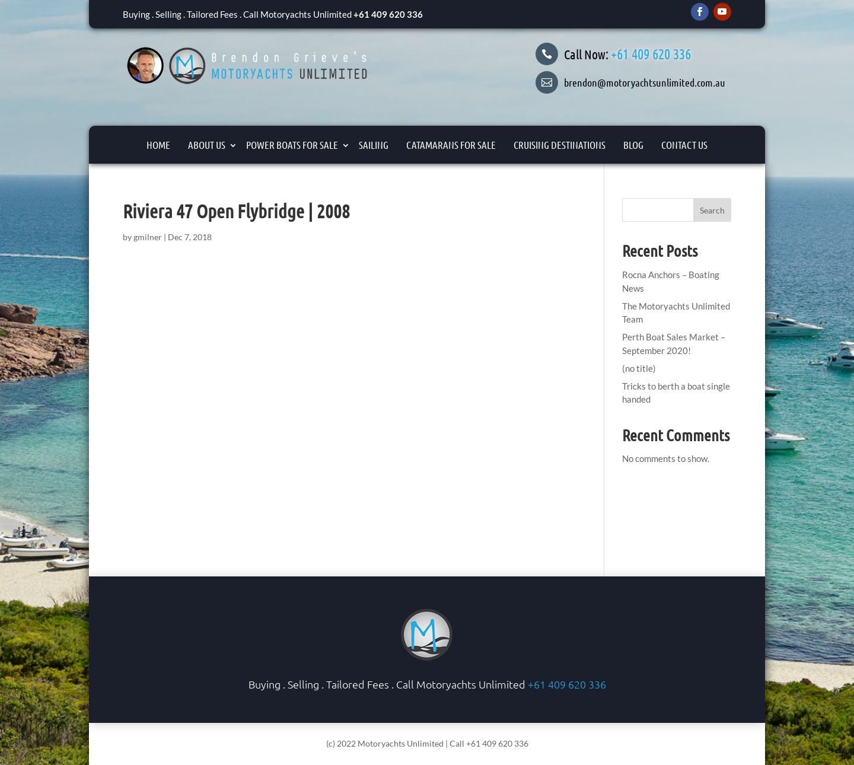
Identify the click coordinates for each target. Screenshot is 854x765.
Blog (633, 145)
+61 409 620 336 (388, 14)
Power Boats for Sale (292, 145)
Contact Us (684, 145)
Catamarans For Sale (451, 145)
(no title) (639, 368)
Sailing (373, 145)
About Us (206, 145)
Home (158, 145)
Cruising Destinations (560, 145)
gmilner (147, 237)
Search (712, 210)
